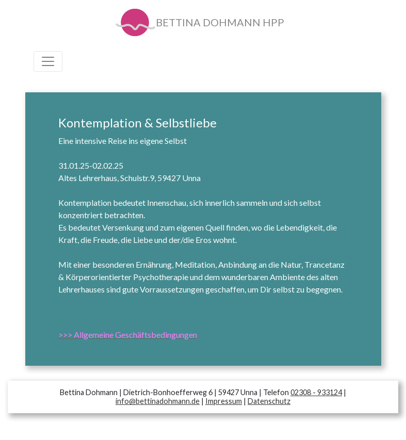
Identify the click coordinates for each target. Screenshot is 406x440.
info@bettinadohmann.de (158, 401)
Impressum (223, 401)
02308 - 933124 (316, 392)
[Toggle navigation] (48, 61)
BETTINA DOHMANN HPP (199, 23)
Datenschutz (269, 401)
